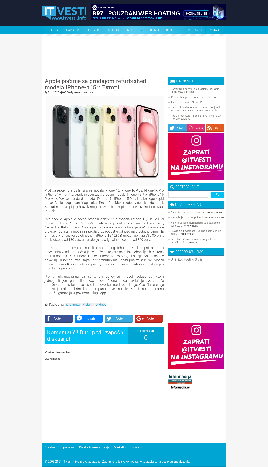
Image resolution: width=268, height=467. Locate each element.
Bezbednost (175, 30)
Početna (52, 30)
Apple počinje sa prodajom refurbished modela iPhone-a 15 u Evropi (95, 84)
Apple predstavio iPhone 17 (186, 102)
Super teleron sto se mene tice (188, 212)
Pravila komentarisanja (94, 447)
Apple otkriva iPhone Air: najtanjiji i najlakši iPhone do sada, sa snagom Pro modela (195, 109)
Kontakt (137, 447)
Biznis (154, 30)
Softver (93, 30)
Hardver (72, 30)
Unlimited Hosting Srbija (186, 259)
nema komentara (83, 92)
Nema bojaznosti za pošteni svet (189, 217)
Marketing (120, 447)
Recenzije (195, 30)
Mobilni (113, 30)
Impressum (67, 447)
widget (101, 304)
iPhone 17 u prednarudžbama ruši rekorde (195, 97)
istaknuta (73, 304)
